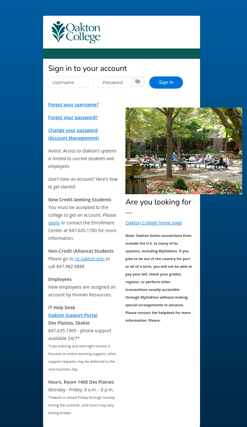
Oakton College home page (153, 223)
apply (53, 223)
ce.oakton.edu (90, 259)
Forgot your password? (73, 117)
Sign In (166, 82)
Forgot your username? (73, 104)
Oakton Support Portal (72, 315)
